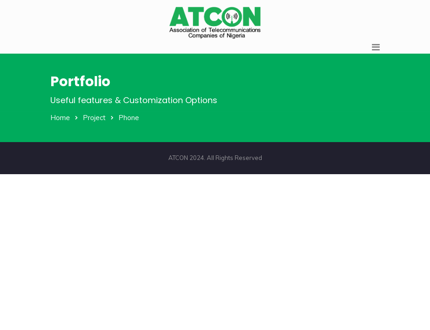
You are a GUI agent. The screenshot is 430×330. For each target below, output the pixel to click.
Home (60, 117)
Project (94, 117)
